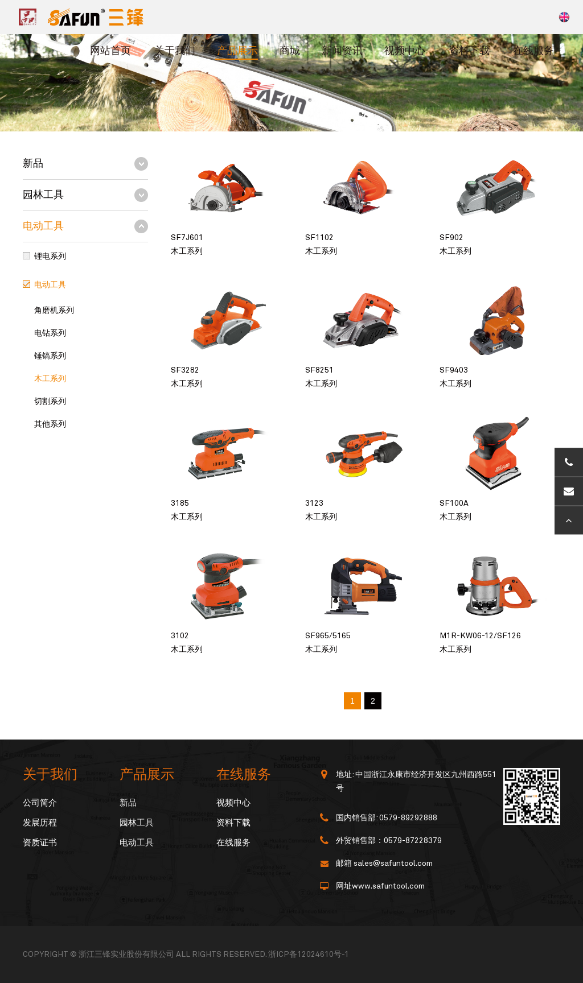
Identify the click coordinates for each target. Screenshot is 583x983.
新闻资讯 (342, 51)
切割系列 (50, 402)
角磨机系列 (54, 311)
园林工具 (43, 195)
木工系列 (50, 379)
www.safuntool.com (388, 886)
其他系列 (50, 424)
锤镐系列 (50, 356)
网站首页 (110, 51)
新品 (33, 164)
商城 (290, 51)
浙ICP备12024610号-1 (308, 955)
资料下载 (469, 51)
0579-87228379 (413, 841)
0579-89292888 (408, 818)
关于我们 (174, 51)
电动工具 (43, 226)
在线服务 (533, 51)
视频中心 (404, 51)
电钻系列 (50, 333)
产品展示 (237, 51)
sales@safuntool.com (393, 864)
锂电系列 (50, 257)
